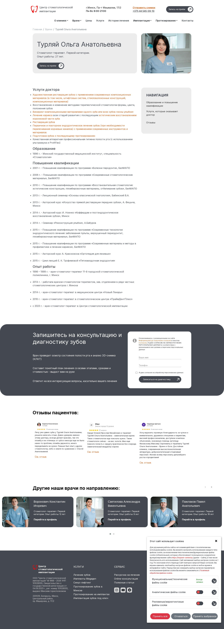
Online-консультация (126, 578)
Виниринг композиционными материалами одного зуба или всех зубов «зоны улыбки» (83, 111)
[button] (110, 534)
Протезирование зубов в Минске (87, 588)
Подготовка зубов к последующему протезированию (64, 135)
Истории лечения (118, 20)
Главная (37, 29)
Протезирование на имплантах (91, 594)
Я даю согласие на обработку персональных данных (161, 373)
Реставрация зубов (44, 122)
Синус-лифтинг (82, 582)
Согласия (143, 343)
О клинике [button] (60, 20)
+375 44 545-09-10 (143, 11)
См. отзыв (40, 456)
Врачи (48, 29)
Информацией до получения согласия (155, 341)
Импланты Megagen (84, 578)
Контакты (187, 20)
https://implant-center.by (182, 558)
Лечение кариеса (42, 115)
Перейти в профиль (45, 519)
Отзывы (150, 122)
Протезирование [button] (166, 20)
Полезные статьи (124, 582)
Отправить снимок (144, 7)
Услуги (100, 20)
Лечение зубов (81, 574)
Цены (89, 20)
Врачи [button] (76, 20)
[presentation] (205, 486)
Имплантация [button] (141, 20)
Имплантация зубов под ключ (90, 598)
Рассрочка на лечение (127, 574)
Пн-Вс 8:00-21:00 (96, 11)
